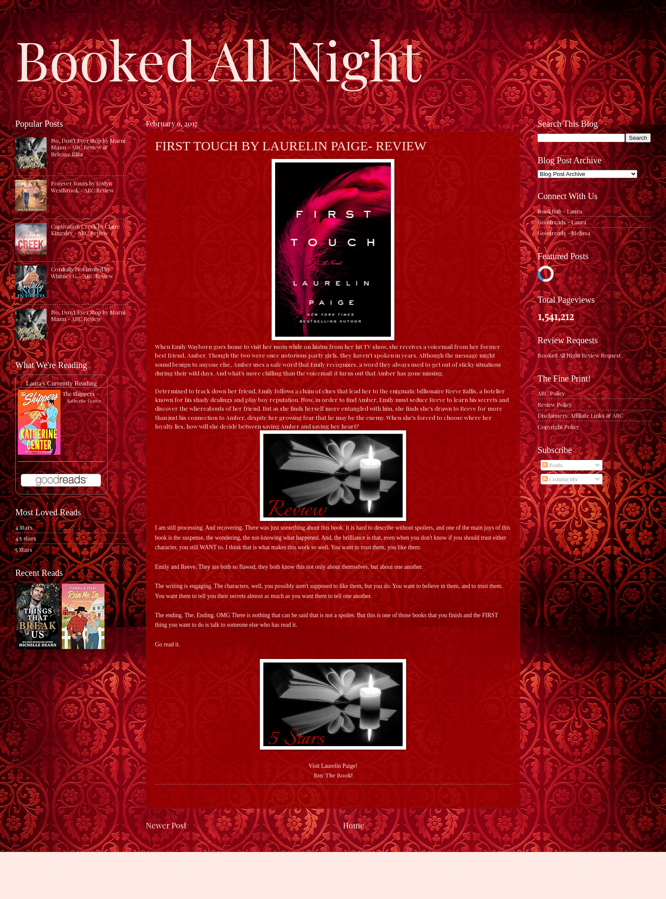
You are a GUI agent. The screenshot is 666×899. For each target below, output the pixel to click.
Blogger (391, 881)
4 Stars (24, 527)
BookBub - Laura (560, 211)
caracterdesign (328, 881)
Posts (552, 465)
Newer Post (166, 825)
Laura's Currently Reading (61, 383)
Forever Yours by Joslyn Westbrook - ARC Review (82, 186)
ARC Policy (551, 393)
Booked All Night (218, 59)
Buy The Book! (333, 775)
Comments (560, 479)
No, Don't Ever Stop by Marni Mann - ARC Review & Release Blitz (88, 147)
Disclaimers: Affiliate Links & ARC (580, 415)
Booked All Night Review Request (579, 355)
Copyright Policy (558, 426)
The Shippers (78, 393)
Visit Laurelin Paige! (333, 766)
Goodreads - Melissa (564, 233)
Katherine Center (84, 401)
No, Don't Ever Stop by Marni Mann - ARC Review (88, 315)
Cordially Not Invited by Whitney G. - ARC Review (82, 272)
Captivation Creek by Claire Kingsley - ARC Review (85, 230)
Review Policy (555, 404)
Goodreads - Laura (562, 222)
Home (353, 825)
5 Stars (23, 549)
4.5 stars (25, 538)
